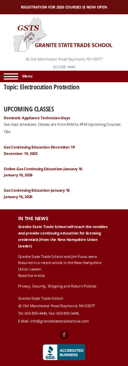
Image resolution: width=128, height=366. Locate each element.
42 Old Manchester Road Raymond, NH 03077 (64, 59)
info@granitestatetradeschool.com (59, 321)
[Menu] (11, 76)
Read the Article (31, 275)
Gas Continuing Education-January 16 (37, 190)
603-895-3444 (67, 313)
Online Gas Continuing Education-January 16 (43, 169)
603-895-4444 (64, 67)
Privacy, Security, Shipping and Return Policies (57, 286)
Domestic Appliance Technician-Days (37, 118)
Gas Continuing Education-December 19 (39, 147)
